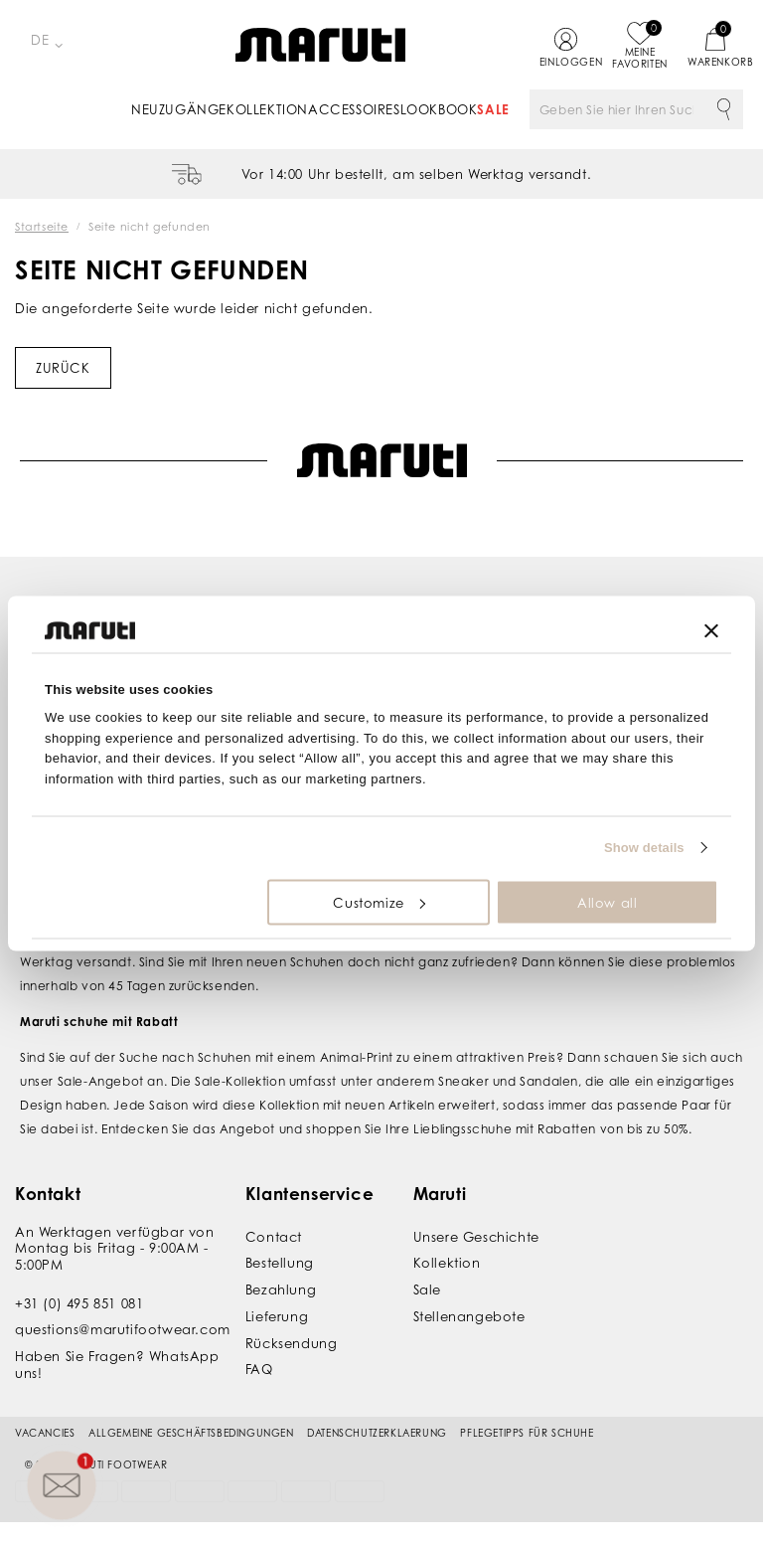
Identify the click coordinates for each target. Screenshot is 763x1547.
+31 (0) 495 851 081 (79, 1303)
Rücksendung (291, 1343)
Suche (723, 109)
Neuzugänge (179, 109)
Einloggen (565, 62)
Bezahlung (280, 1289)
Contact (273, 1237)
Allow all (607, 902)
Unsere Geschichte (476, 1237)
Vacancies (45, 1433)
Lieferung (276, 1316)
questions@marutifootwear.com (122, 1329)
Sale (493, 109)
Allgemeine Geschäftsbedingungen (191, 1433)
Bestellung (279, 1263)
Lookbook (439, 109)
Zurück (63, 368)
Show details (644, 847)
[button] (61, 1485)
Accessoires (354, 109)
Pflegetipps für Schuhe (526, 1433)
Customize (378, 902)
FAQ (259, 1369)
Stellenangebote (469, 1316)
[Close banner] (711, 630)
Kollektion (267, 109)
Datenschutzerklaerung (377, 1433)
